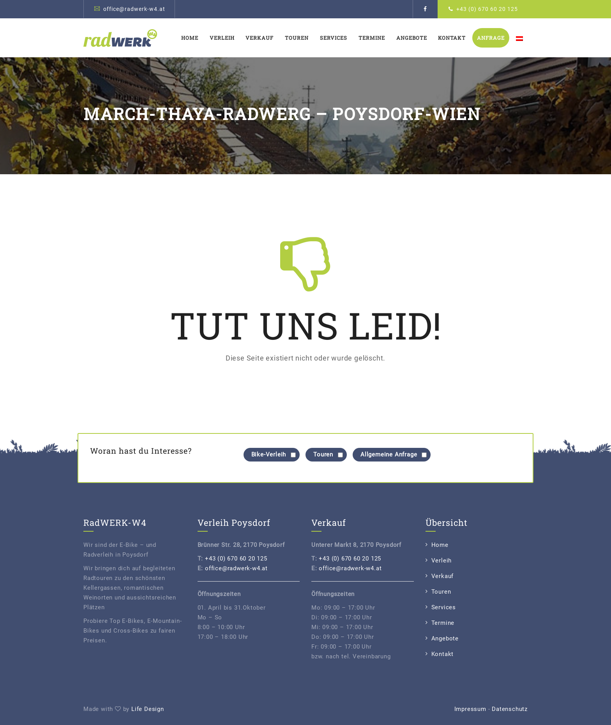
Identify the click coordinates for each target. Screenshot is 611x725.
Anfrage (491, 37)
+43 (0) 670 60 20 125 (487, 9)
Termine (371, 37)
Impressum (470, 709)
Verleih (222, 37)
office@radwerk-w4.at (134, 9)
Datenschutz (510, 709)
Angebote (411, 37)
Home (189, 37)
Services (333, 37)
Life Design (147, 709)
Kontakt (452, 37)
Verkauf (259, 37)
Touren (297, 37)
